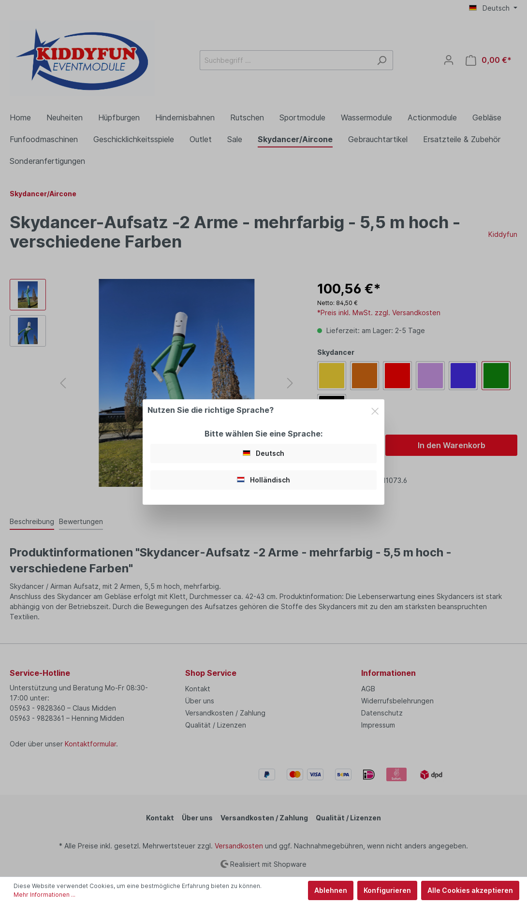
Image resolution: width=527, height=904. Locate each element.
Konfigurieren (387, 890)
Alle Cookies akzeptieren (470, 890)
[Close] (375, 409)
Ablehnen (330, 890)
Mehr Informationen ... (44, 894)
